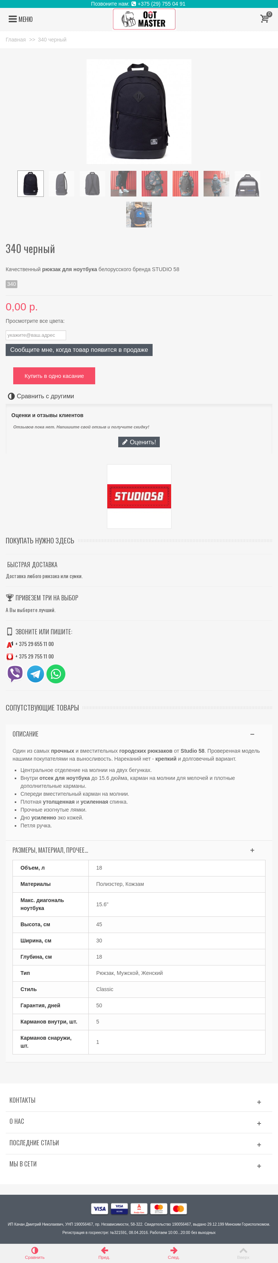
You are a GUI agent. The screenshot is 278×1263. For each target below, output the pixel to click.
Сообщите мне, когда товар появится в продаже (79, 349)
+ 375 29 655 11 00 (30, 644)
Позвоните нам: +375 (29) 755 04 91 (139, 4)
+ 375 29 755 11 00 (30, 656)
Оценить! (139, 442)
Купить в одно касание (54, 376)
